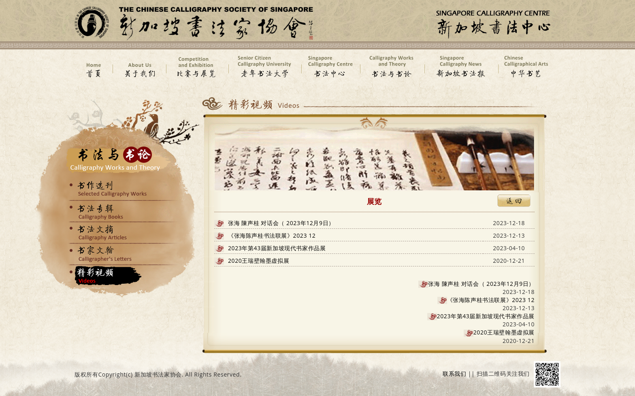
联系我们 (454, 373)
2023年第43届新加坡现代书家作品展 (277, 248)
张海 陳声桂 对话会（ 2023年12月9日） (281, 223)
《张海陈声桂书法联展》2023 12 (271, 235)
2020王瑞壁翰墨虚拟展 (258, 260)
